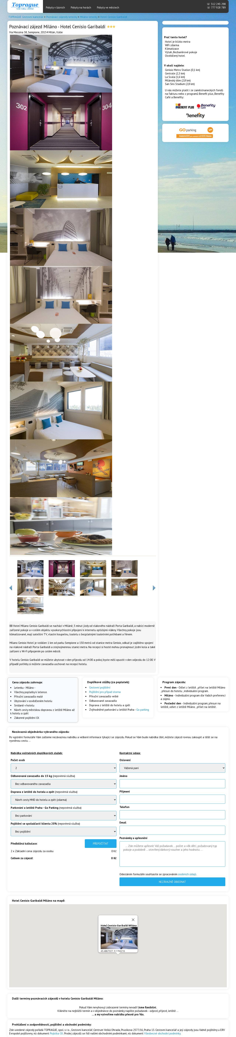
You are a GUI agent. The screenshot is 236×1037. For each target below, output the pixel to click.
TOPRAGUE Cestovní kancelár (25, 17)
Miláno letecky (88, 17)
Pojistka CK (56, 1033)
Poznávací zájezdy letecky (61, 17)
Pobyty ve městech (108, 7)
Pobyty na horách (81, 7)
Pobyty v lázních (55, 7)
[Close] (133, 904)
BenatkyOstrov (64, 799)
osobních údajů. (187, 874)
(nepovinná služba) (43, 776)
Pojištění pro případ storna (105, 692)
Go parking (142, 709)
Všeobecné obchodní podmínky (162, 1033)
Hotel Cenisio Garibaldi (113, 17)
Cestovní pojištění (99, 687)
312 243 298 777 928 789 (216, 5)
